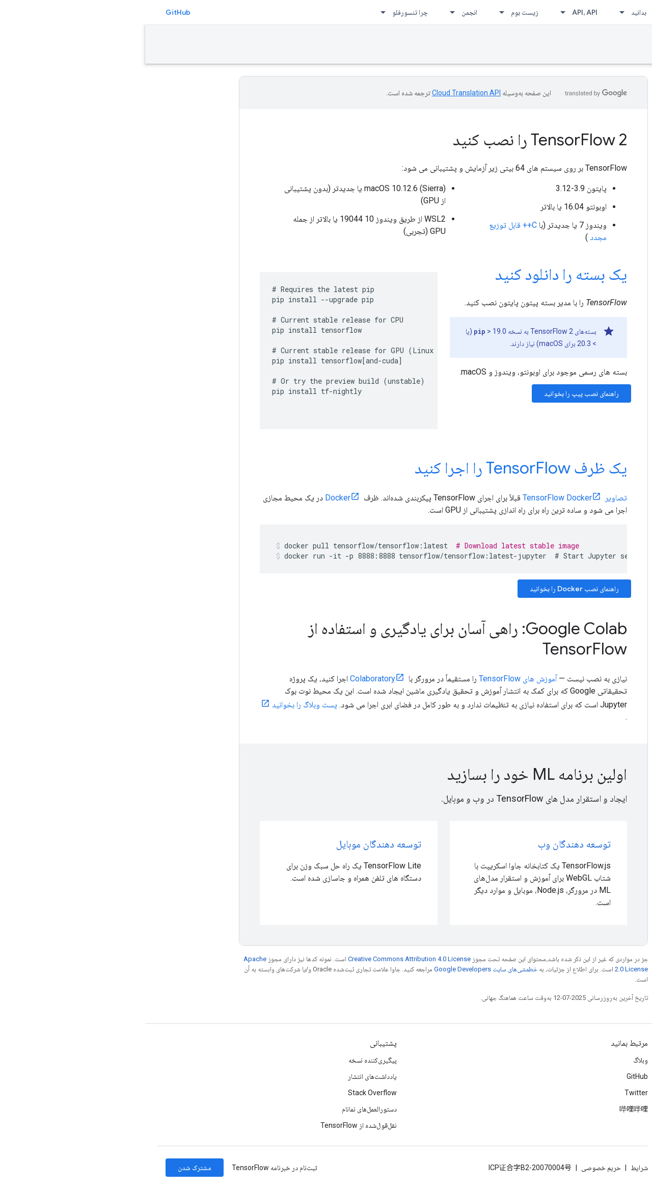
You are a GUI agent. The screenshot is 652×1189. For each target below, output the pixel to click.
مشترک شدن (49, 1167)
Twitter (491, 1093)
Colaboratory (227, 678)
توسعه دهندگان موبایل (233, 844)
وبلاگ (495, 1060)
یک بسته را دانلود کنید (416, 274)
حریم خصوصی (456, 1168)
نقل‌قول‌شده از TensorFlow (213, 1125)
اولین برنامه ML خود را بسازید (392, 774)
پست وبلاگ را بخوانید (159, 704)
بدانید (493, 12)
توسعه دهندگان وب (429, 844)
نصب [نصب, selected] (526, 12)
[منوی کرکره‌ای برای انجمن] (304, 12)
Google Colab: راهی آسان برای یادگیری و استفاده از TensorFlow (322, 638)
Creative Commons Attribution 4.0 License (264, 959)
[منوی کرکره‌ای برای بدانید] (473, 12)
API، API (439, 12)
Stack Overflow (227, 1093)
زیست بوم (379, 12)
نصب (630, 44)
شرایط (494, 1168)
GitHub (32, 12)
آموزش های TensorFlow (373, 678)
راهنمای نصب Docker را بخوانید (429, 588)
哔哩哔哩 (488, 1109)
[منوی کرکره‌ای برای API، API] (414, 12)
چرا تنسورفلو (265, 12)
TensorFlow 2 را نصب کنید (395, 139)
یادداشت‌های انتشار (227, 1076)
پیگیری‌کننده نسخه (227, 1060)
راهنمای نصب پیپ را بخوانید (436, 393)
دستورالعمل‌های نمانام (224, 1109)
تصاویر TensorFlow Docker (429, 498)
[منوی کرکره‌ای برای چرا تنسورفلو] (235, 12)
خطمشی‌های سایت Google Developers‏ (340, 969)
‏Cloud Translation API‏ (321, 93)
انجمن (324, 12)
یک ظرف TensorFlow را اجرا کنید (375, 468)
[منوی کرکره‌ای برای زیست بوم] (353, 12)
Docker (192, 498)
